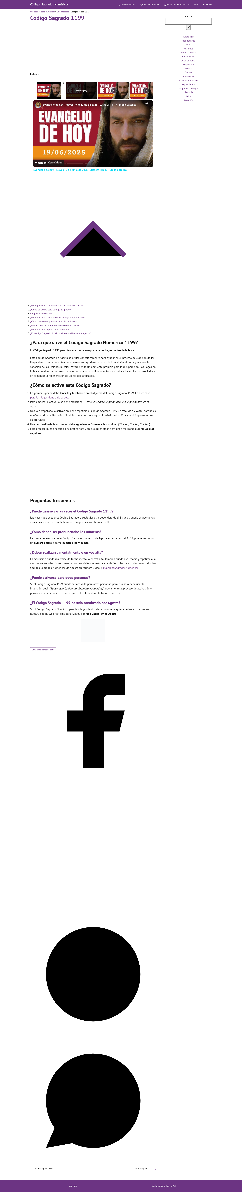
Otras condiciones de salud (43, 649)
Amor (188, 44)
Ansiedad (188, 48)
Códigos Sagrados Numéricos (49, 4)
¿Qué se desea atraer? (175, 4)
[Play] (114, 90)
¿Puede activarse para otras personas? (50, 329)
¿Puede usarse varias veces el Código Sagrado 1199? (58, 317)
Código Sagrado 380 (42, 1168)
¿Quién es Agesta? (149, 4)
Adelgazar (188, 36)
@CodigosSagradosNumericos (120, 568)
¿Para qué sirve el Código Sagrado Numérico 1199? (57, 305)
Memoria (188, 92)
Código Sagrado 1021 (143, 1168)
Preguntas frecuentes (41, 313)
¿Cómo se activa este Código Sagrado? (50, 309)
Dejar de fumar (188, 60)
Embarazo (188, 76)
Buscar (188, 16)
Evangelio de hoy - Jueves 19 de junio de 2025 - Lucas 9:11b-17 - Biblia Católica (89, 104)
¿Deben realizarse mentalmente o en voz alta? (54, 325)
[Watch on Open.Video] (48, 163)
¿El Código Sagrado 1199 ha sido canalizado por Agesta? (60, 333)
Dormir (188, 72)
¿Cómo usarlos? (127, 4)
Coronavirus (188, 56)
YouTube (207, 4)
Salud (188, 96)
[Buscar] (188, 27)
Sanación (188, 100)
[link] (38, 105)
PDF (196, 4)
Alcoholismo (188, 40)
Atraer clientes (188, 52)
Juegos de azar (188, 84)
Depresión (188, 64)
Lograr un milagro (188, 88)
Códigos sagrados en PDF (164, 1186)
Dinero (188, 68)
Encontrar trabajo (188, 80)
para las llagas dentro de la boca (50, 397)
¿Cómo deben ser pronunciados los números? (54, 321)
